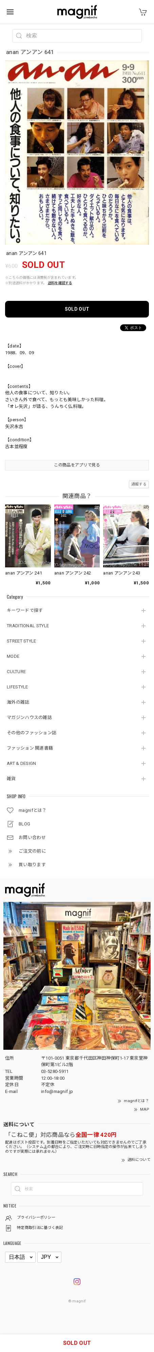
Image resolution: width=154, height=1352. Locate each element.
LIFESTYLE (17, 686)
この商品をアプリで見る (77, 465)
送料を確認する (60, 283)
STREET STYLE (21, 641)
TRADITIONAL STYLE (28, 625)
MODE (13, 656)
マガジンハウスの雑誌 (29, 717)
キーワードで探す (25, 610)
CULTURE (16, 671)
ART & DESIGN (21, 763)
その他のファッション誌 (31, 732)
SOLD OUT (77, 309)
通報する (139, 484)
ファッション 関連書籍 (30, 748)
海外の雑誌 (18, 702)
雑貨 (11, 778)
